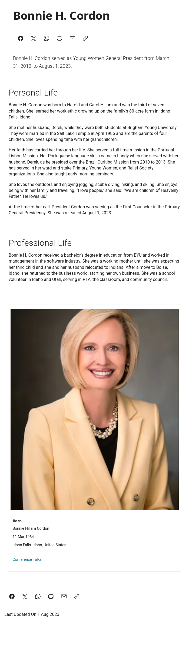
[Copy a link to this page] (76, 596)
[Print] (59, 38)
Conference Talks (27, 559)
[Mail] (72, 38)
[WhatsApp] (46, 38)
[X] (33, 38)
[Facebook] (20, 38)
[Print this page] (50, 596)
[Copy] (85, 38)
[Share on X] (24, 596)
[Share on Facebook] (11, 596)
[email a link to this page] (63, 596)
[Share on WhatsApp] (37, 596)
